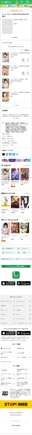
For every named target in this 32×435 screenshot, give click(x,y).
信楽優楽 (8, 132)
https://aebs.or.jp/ (15, 397)
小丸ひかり (13, 128)
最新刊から (27, 50)
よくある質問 (20, 353)
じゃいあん (8, 129)
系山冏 (26, 123)
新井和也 (22, 122)
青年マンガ (10, 136)
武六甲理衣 (22, 128)
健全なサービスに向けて (22, 374)
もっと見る (26, 165)
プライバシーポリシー (6, 374)
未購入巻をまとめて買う (17, 46)
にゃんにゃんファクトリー (12, 125)
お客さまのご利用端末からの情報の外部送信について (22, 384)
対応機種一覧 (20, 348)
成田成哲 (24, 129)
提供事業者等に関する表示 (22, 370)
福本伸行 (8, 123)
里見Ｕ (12, 126)
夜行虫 (22, 132)
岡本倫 (12, 123)
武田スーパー (22, 125)
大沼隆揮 (8, 128)
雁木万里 (19, 129)
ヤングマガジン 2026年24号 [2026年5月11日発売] (20, 67)
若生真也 (12, 130)
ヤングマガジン (10, 138)
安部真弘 (8, 131)
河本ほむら (16, 131)
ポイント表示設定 (21, 357)
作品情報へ (15, 37)
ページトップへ (16, 421)
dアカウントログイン (6, 361)
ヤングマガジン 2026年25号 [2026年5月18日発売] (20, 53)
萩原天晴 (21, 19)
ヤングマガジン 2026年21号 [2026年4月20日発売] (20, 93)
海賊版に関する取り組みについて (6, 383)
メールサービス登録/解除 (6, 352)
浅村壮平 (17, 126)
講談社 (8, 134)
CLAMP (18, 132)
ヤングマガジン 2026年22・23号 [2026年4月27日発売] (19, 80)
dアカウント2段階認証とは (6, 379)
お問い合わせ (4, 357)
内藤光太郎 (22, 126)
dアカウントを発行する (16, 412)
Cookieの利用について (22, 379)
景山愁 (7, 130)
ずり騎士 (13, 132)
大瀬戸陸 (8, 126)
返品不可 (15, 23)
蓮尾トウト (17, 130)
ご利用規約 (4, 370)
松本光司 (16, 19)
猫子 (18, 128)
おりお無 (14, 129)
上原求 (17, 122)
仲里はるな (23, 130)
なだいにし (22, 131)
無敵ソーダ (15, 124)
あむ (12, 131)
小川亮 (21, 123)
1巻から (22, 50)
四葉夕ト (17, 123)
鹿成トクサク (9, 124)
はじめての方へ (6, 348)
